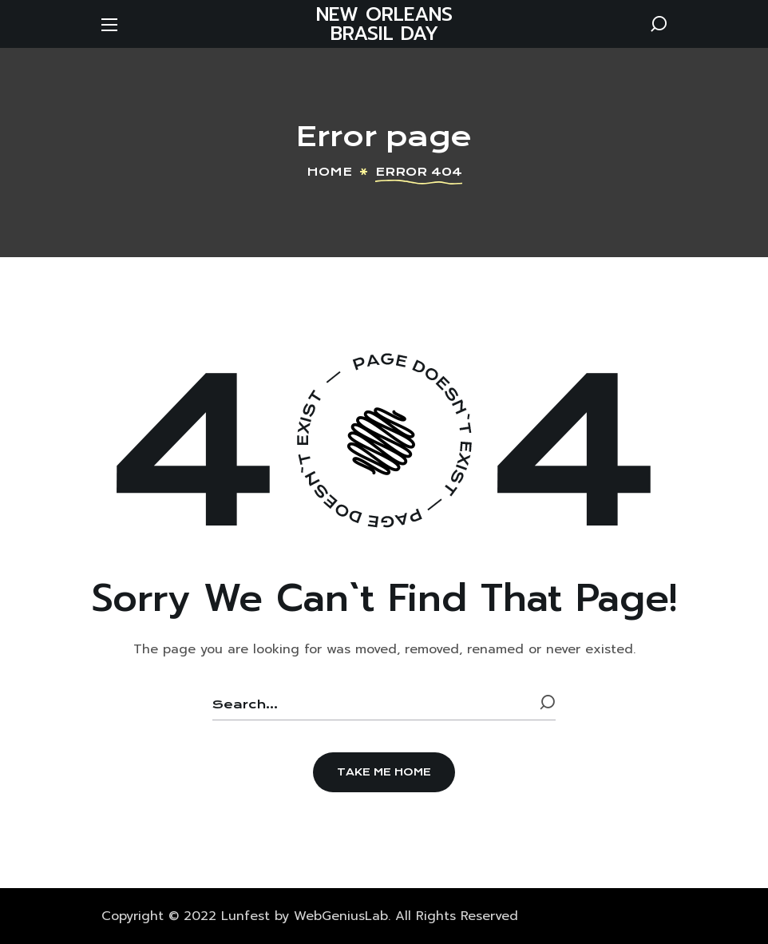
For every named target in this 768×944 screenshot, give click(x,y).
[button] (659, 24)
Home (329, 172)
